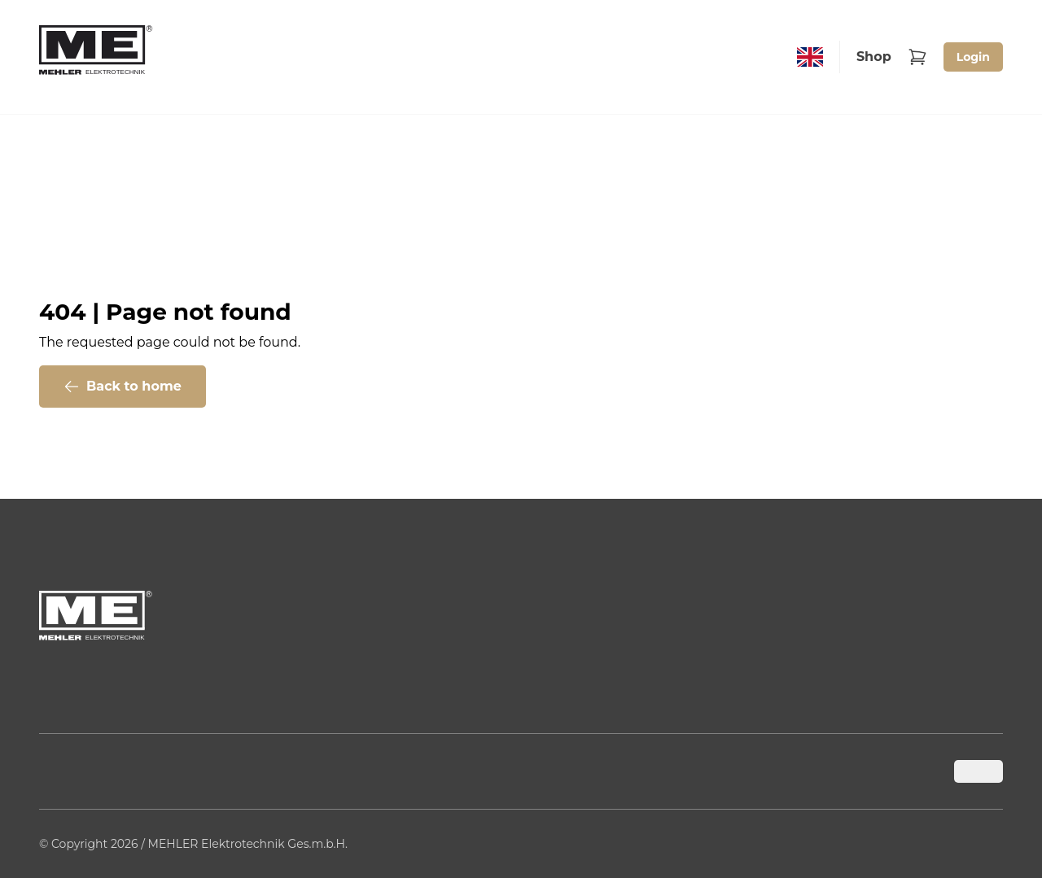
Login (973, 57)
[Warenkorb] (917, 57)
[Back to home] (96, 57)
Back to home (122, 386)
